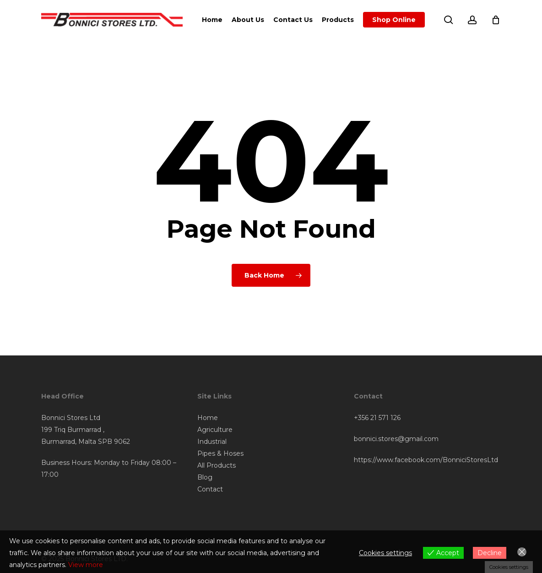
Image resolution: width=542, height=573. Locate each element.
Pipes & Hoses (220, 453)
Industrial (212, 441)
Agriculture (215, 430)
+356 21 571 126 (377, 418)
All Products (216, 465)
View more (85, 565)
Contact (210, 489)
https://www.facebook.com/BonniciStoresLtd (426, 460)
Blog (204, 477)
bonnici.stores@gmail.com (396, 439)
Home (207, 418)
